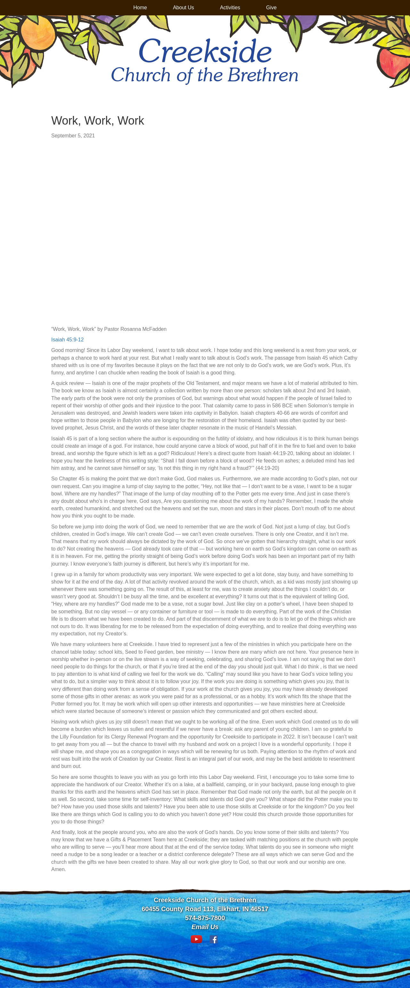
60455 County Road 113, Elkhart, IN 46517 (205, 908)
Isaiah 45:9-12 (67, 339)
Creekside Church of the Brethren (205, 899)
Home (140, 7)
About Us (183, 7)
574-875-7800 (205, 917)
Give (271, 7)
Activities (230, 7)
